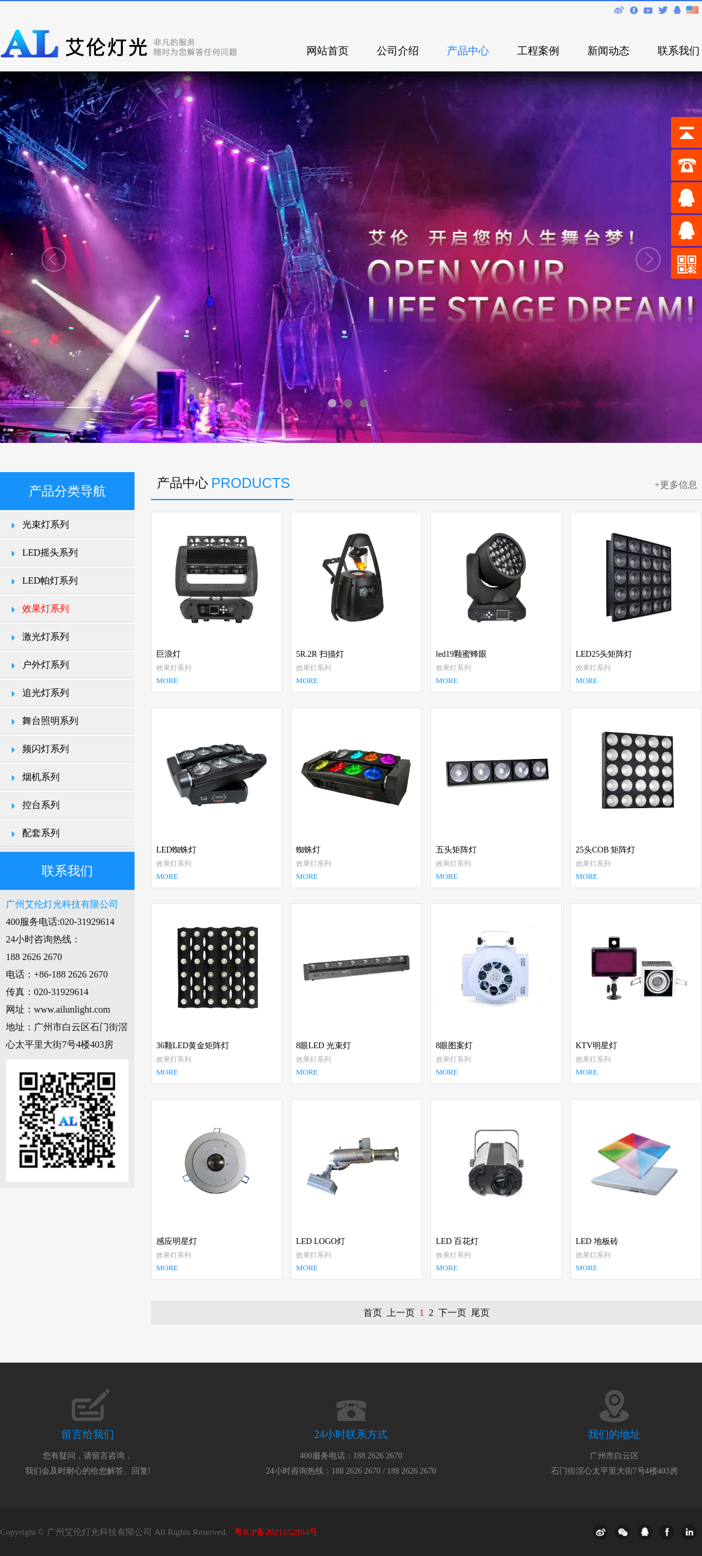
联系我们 (67, 871)
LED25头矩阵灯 (604, 654)
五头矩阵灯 (456, 849)
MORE (167, 680)
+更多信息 (676, 485)
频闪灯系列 (45, 749)
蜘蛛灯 (308, 849)
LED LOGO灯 (320, 1241)
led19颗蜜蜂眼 (461, 654)
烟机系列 (41, 777)
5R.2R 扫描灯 (320, 654)
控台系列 (41, 805)
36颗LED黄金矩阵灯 (192, 1045)
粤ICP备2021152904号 (276, 1532)
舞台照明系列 (50, 721)
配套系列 (41, 833)
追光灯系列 (45, 693)
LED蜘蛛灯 (176, 849)
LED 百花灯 (457, 1241)
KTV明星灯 (596, 1045)
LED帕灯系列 (50, 580)
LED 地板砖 (597, 1241)
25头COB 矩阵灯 (605, 849)
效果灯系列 (45, 609)
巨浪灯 (168, 654)
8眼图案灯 (454, 1045)
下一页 (452, 1313)
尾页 (480, 1313)
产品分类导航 (67, 491)
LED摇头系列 (50, 552)
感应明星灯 (176, 1241)
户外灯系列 (45, 665)
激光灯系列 (45, 637)
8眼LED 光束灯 (323, 1045)
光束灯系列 (45, 524)
